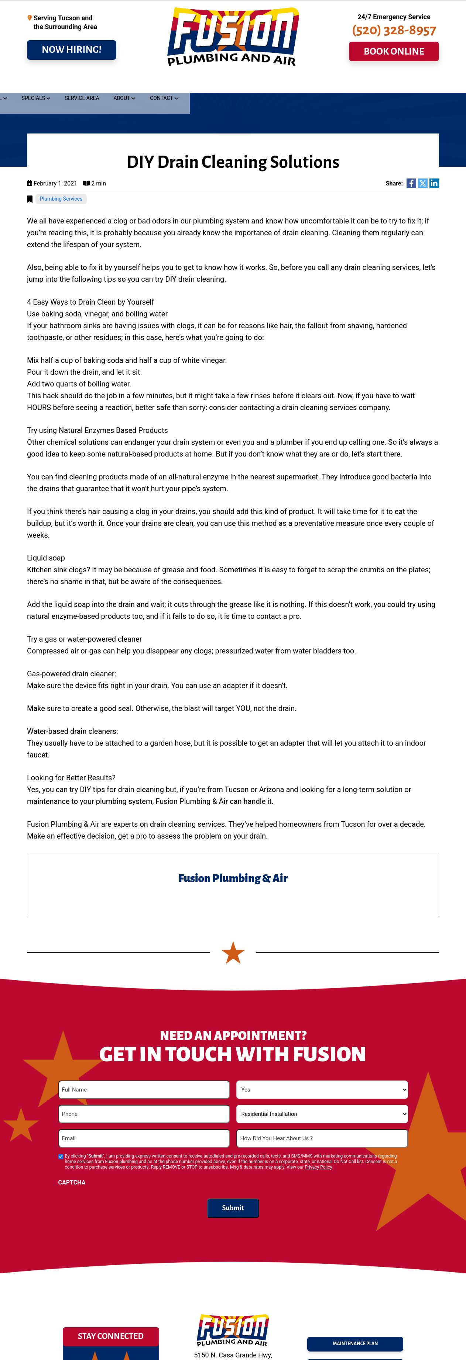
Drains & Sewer (99, 83)
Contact (415, 83)
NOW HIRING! (72, 56)
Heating (192, 83)
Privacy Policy (318, 1167)
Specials (287, 83)
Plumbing (46, 83)
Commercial (239, 83)
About (375, 83)
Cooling (150, 83)
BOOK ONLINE (394, 57)
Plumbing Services (61, 199)
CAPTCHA (72, 1182)
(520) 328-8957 (394, 35)
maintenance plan (355, 1341)
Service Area (336, 83)
